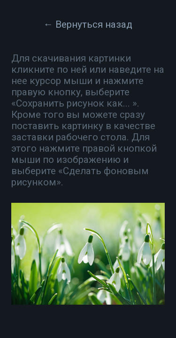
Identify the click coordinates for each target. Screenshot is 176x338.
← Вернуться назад (88, 24)
